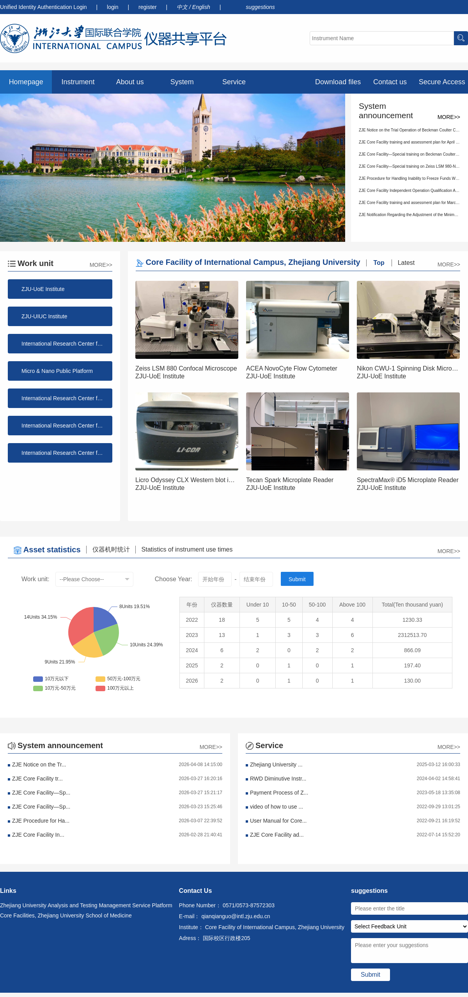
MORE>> (449, 117)
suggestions (260, 7)
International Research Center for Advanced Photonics (66, 425)
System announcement (182, 86)
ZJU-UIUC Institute (44, 316)
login (113, 7)
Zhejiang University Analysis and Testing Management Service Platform (86, 905)
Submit (297, 579)
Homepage (26, 82)
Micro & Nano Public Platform (57, 371)
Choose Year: (173, 579)
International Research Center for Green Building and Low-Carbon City (66, 453)
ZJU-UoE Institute (42, 289)
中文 (183, 7)
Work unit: (35, 579)
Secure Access (442, 82)
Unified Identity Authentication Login (43, 7)
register (148, 7)
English (202, 7)
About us (130, 82)
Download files (338, 82)
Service (234, 82)
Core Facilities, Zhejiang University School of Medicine (66, 915)
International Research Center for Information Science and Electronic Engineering (66, 398)
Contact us (390, 82)
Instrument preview (77, 86)
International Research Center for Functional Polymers (66, 344)
